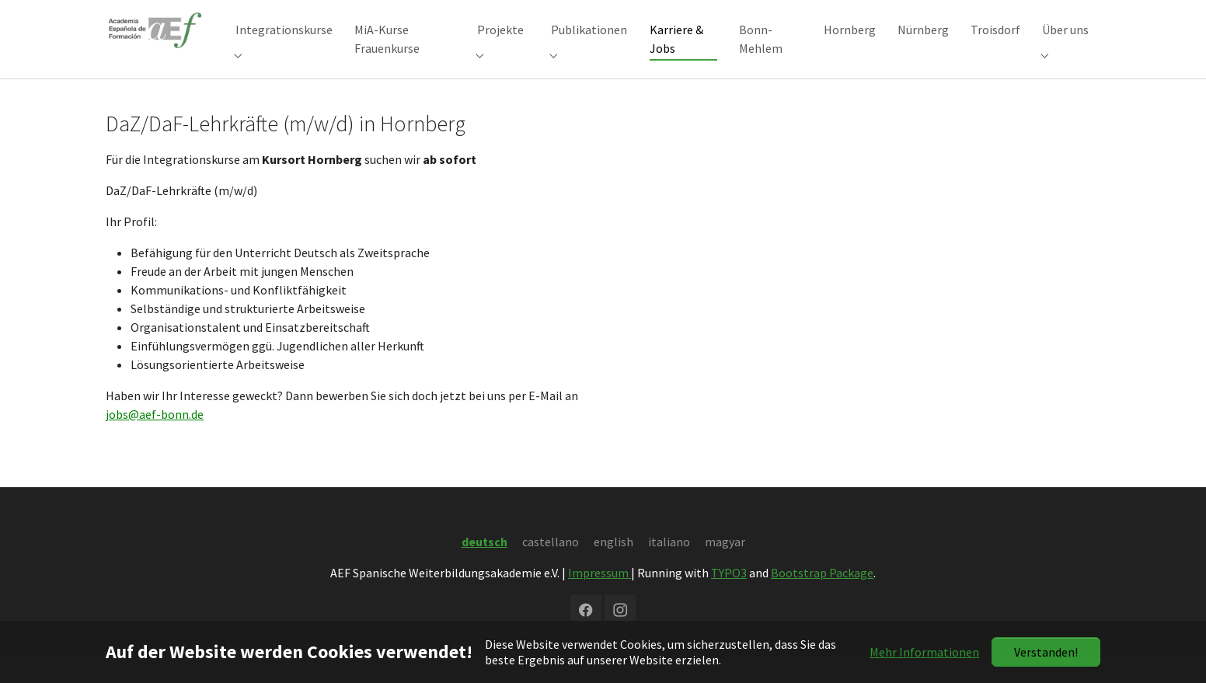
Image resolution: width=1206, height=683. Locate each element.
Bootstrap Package (822, 597)
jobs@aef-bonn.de (155, 439)
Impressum (599, 597)
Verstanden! (1046, 652)
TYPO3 (729, 597)
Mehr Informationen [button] (924, 652)
